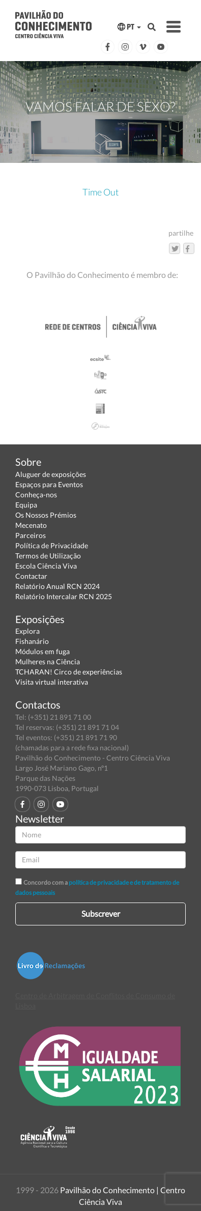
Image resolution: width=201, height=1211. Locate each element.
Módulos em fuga (42, 651)
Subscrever (100, 913)
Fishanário (32, 641)
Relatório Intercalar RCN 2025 (63, 596)
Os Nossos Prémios (45, 515)
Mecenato (31, 525)
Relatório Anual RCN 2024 (57, 586)
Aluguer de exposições (50, 474)
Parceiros (30, 535)
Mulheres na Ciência (47, 661)
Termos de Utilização (48, 555)
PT (129, 26)
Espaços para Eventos (49, 484)
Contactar (31, 576)
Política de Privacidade (51, 545)
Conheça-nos (36, 494)
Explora (27, 631)
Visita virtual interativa (51, 682)
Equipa (26, 504)
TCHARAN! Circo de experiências (68, 671)
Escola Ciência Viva (46, 565)
